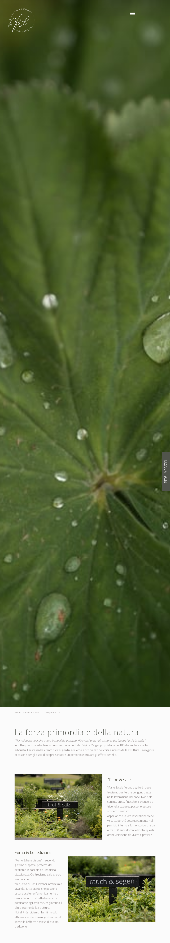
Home (18, 712)
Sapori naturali (31, 712)
